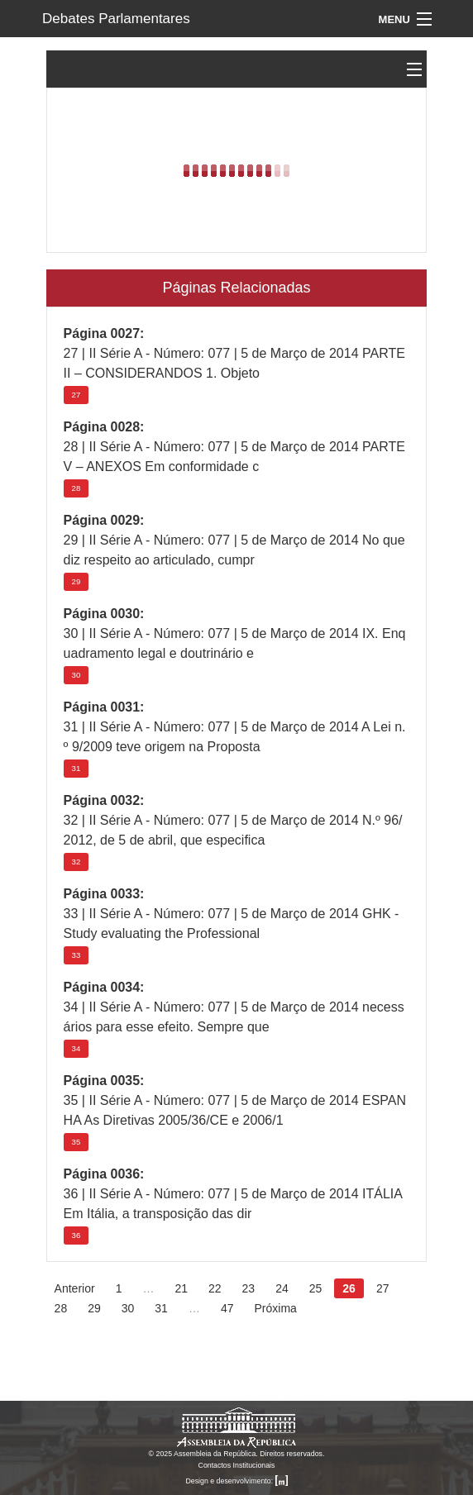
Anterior (75, 1288)
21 (181, 1288)
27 (76, 394)
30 (76, 674)
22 (215, 1288)
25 (315, 1288)
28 (76, 488)
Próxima (275, 1308)
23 (249, 1288)
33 (76, 954)
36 (76, 1235)
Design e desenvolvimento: (236, 1481)
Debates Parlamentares (116, 18)
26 (349, 1288)
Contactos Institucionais (236, 1465)
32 (76, 861)
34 (76, 1048)
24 (282, 1288)
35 (76, 1141)
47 (227, 1308)
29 (76, 581)
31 (76, 768)
